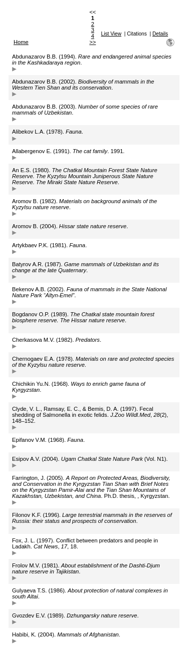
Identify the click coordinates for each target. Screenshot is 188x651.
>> (92, 42)
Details (160, 34)
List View (111, 34)
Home (21, 42)
